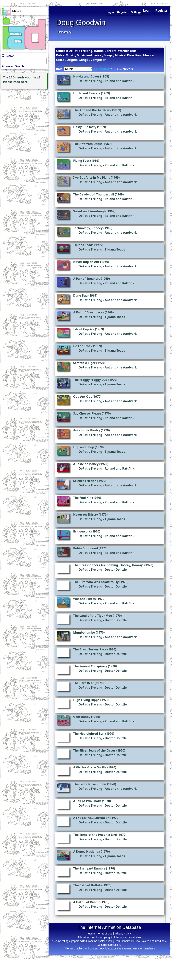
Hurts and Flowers (86, 93)
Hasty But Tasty (84, 127)
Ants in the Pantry (86, 430)
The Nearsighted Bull (88, 734)
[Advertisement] (23, 113)
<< (95, 69)
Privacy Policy (122, 933)
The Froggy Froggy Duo (90, 380)
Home (91, 933)
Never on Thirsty (85, 514)
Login (147, 10)
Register (161, 10)
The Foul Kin (82, 498)
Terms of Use (104, 933)
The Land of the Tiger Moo (92, 616)
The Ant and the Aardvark (92, 110)
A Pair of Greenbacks (88, 312)
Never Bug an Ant (86, 262)
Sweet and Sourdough (89, 211)
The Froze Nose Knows (89, 784)
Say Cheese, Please (87, 413)
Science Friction (85, 481)
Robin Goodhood (85, 548)
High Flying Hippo (86, 700)
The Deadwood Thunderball (93, 194)
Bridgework (82, 531)
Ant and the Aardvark (121, 115)
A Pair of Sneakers (86, 279)
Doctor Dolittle (116, 569)
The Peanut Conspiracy (90, 666)
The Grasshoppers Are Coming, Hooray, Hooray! (108, 565)
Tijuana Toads (83, 245)
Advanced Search (13, 66)
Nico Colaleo (141, 941)
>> (132, 69)
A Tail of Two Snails (87, 801)
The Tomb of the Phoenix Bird (95, 835)
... (120, 69)
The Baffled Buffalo (87, 885)
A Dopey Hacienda (86, 851)
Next (126, 69)
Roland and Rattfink (119, 81)
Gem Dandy (81, 717)
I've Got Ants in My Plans (91, 177)
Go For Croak (82, 346)
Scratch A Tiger (84, 363)
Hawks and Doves (86, 76)
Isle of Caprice (83, 329)
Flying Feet (81, 161)
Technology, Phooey (88, 228)
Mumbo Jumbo (84, 632)
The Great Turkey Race (89, 649)
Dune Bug (80, 295)
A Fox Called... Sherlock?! (91, 818)
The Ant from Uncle (87, 144)
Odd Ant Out (82, 396)
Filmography (64, 32)
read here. (21, 82)
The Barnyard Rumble (89, 868)
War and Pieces (84, 599)
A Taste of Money (86, 464)
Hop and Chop (83, 447)
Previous (103, 69)
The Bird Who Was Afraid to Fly (96, 582)
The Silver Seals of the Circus (94, 750)
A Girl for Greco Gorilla (89, 767)
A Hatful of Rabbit (86, 902)
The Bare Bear (83, 683)
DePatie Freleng (90, 81)
